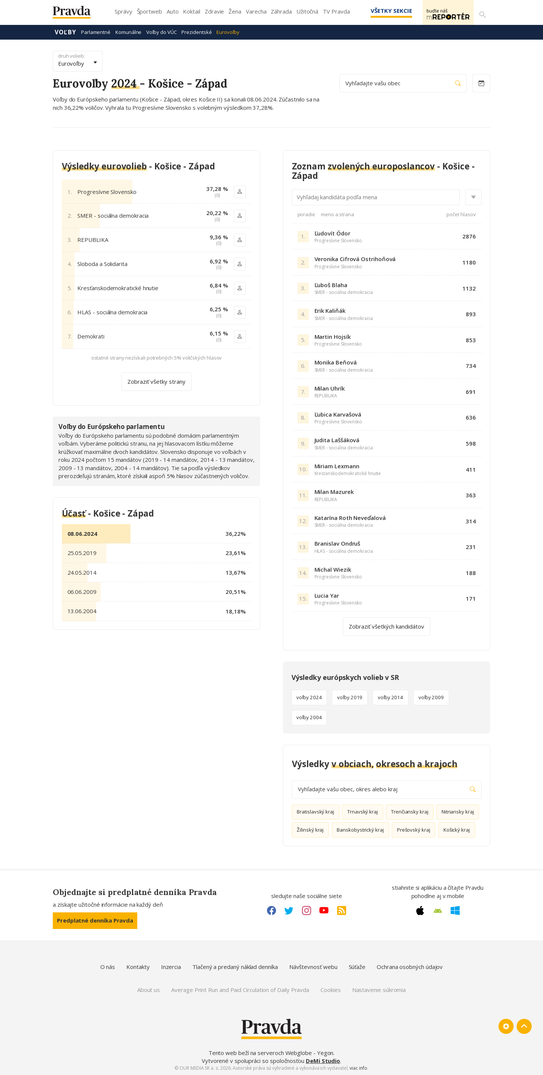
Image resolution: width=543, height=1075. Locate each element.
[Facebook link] (271, 910)
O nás (107, 966)
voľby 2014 (390, 697)
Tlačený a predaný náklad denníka (235, 966)
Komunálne (128, 31)
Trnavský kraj (362, 811)
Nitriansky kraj (458, 811)
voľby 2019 (349, 697)
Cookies (331, 989)
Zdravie (214, 11)
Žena (235, 11)
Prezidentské (196, 31)
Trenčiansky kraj (409, 811)
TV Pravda (336, 11)
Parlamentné (95, 31)
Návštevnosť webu (313, 966)
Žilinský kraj (310, 829)
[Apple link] (420, 910)
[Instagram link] (306, 910)
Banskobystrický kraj (360, 829)
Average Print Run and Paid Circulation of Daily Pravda (240, 989)
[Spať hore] (524, 1025)
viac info (358, 1067)
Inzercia (171, 966)
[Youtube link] (323, 910)
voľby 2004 (309, 717)
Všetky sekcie (380, 10)
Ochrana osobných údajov (410, 966)
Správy (123, 11)
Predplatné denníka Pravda (95, 920)
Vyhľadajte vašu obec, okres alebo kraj (387, 789)
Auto (173, 11)
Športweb (149, 11)
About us (148, 989)
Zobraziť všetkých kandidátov (386, 625)
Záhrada (281, 11)
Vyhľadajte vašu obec (403, 83)
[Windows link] (455, 910)
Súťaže (357, 966)
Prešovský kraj (413, 829)
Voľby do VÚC (161, 31)
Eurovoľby (227, 31)
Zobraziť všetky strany (156, 381)
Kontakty (137, 966)
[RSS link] (341, 910)
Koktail (191, 11)
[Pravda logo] (77, 14)
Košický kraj (456, 829)
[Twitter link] (288, 910)
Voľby (65, 32)
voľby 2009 (431, 697)
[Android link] (437, 910)
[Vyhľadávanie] (481, 12)
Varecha (256, 11)
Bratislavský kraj (315, 811)
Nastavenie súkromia (379, 989)
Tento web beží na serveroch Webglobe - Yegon (271, 1052)
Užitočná (307, 11)
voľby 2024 (309, 697)
